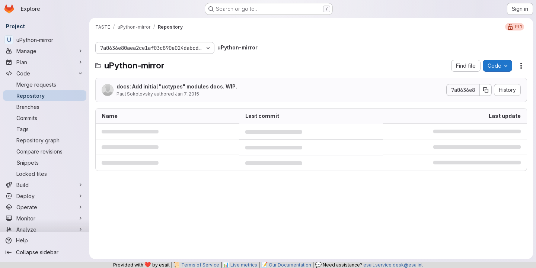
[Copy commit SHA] (486, 90)
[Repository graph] (44, 140)
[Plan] (44, 62)
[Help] (44, 240)
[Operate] (44, 207)
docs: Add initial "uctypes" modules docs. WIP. (177, 86)
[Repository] (44, 95)
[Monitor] (44, 218)
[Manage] (44, 51)
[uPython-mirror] (44, 40)
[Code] (44, 73)
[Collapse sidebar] (44, 252)
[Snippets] (44, 162)
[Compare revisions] (44, 151)
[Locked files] (44, 173)
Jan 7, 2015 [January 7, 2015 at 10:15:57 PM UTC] (187, 94)
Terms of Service (200, 265)
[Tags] (44, 129)
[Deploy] (44, 196)
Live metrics (243, 265)
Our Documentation (290, 265)
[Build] (44, 185)
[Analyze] (44, 229)
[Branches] (44, 106)
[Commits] (44, 118)
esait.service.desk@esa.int (393, 265)
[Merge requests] (44, 84)
